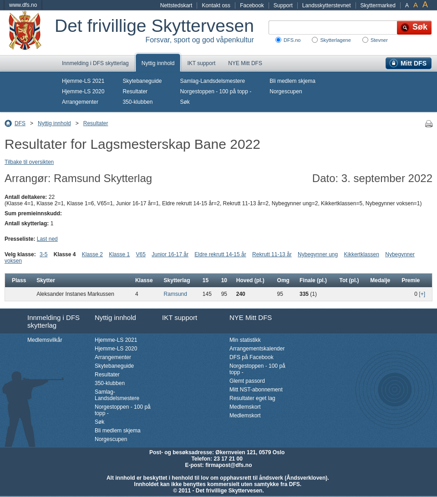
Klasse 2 (92, 254)
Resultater (134, 91)
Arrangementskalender (257, 348)
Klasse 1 (119, 254)
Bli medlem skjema (292, 81)
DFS (20, 123)
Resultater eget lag (252, 398)
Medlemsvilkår (44, 340)
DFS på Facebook (251, 357)
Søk (184, 102)
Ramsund (175, 294)
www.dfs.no (23, 5)
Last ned (47, 239)
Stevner (379, 40)
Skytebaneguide (142, 81)
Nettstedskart (176, 5)
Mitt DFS (414, 63)
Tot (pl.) (349, 280)
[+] (422, 294)
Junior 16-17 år (170, 254)
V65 (141, 254)
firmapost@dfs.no (228, 465)
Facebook (252, 5)
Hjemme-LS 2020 (83, 91)
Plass (19, 280)
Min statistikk (245, 340)
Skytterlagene (335, 40)
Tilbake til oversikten (29, 162)
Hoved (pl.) (250, 280)
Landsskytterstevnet (326, 5)
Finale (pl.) (313, 280)
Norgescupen (285, 91)
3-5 (43, 254)
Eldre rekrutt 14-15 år (220, 254)
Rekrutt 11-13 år (272, 254)
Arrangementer (80, 102)
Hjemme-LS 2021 (83, 81)
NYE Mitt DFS (245, 63)
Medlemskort (245, 407)
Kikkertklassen (361, 254)
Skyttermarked (378, 5)
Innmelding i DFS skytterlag (95, 63)
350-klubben (137, 102)
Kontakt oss (216, 5)
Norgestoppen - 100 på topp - (215, 91)
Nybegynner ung (318, 254)
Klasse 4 (65, 254)
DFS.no (292, 40)
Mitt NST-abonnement (256, 389)
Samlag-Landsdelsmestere (212, 81)
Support (283, 5)
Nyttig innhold (158, 63)
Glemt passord (247, 381)
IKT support (201, 63)
